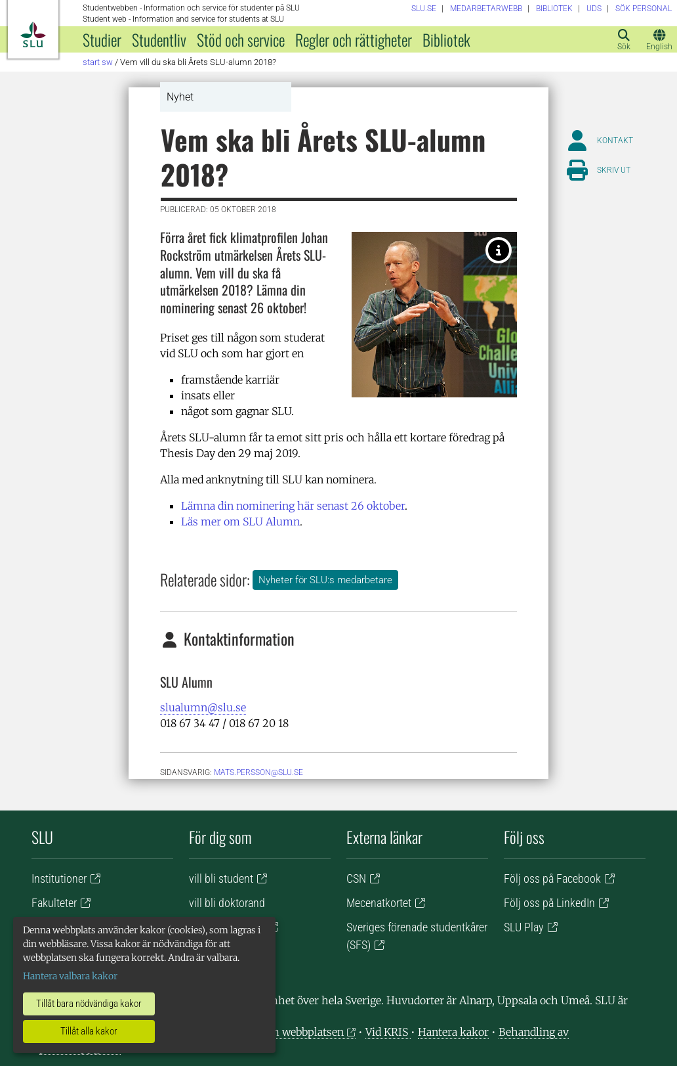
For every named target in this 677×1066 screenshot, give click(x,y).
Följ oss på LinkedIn (549, 903)
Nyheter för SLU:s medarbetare (325, 580)
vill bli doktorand (227, 903)
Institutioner (59, 878)
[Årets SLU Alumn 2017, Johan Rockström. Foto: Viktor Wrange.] (498, 250)
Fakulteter (54, 903)
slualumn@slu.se (203, 707)
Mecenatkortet (378, 903)
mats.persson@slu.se (258, 772)
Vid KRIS (388, 1031)
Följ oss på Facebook (552, 878)
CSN (356, 878)
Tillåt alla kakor (88, 1031)
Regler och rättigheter (353, 39)
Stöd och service (241, 39)
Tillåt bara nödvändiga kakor (89, 1004)
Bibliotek (446, 39)
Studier (102, 39)
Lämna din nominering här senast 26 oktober (293, 505)
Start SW (98, 62)
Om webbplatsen (303, 1031)
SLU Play (524, 927)
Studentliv (159, 39)
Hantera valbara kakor (70, 976)
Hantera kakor (453, 1031)
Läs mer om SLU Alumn (240, 521)
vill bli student (221, 878)
